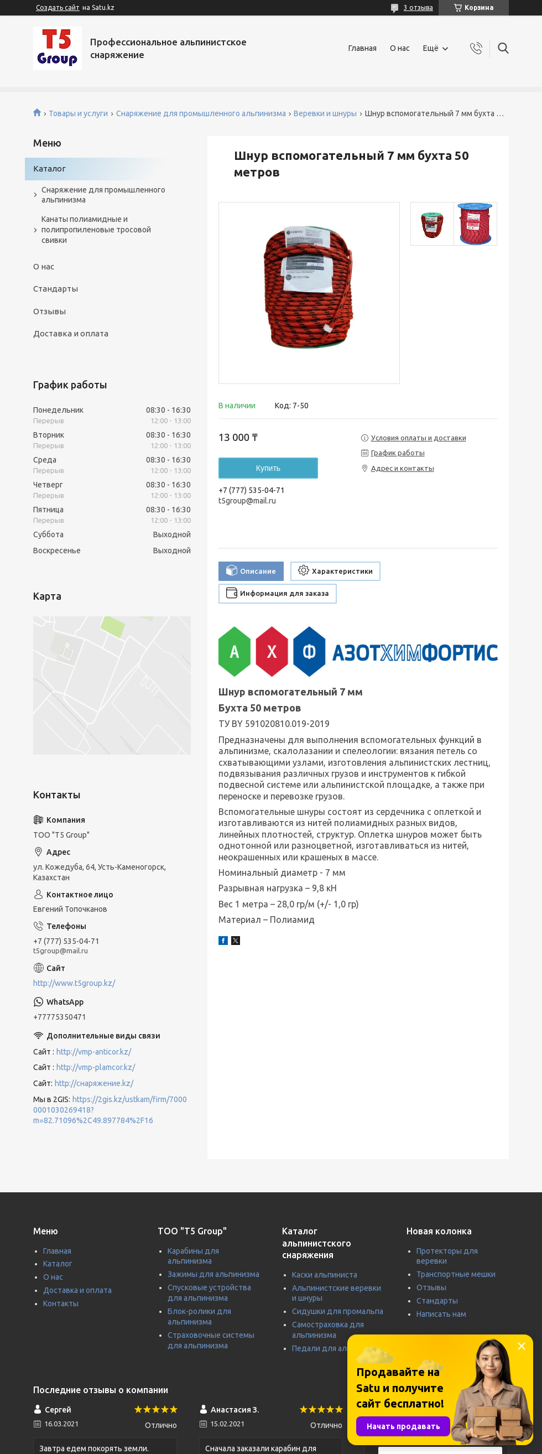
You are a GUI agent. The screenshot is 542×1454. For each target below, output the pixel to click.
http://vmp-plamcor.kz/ (95, 1067)
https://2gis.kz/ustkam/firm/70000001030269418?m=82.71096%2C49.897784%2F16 (110, 1110)
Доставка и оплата (70, 333)
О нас (400, 48)
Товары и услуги (78, 113)
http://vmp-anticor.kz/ (93, 1051)
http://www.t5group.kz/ (74, 983)
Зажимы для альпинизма (213, 1274)
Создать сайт (58, 7)
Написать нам (441, 1314)
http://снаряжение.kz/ (94, 1083)
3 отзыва (418, 7)
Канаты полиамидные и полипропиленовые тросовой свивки (96, 230)
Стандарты (55, 288)
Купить (268, 468)
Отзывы (49, 311)
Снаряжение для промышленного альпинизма (201, 113)
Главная (362, 48)
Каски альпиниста (324, 1274)
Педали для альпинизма (337, 1348)
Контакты (61, 1303)
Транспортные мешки (456, 1274)
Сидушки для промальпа (337, 1311)
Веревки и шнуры (325, 113)
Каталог (49, 168)
